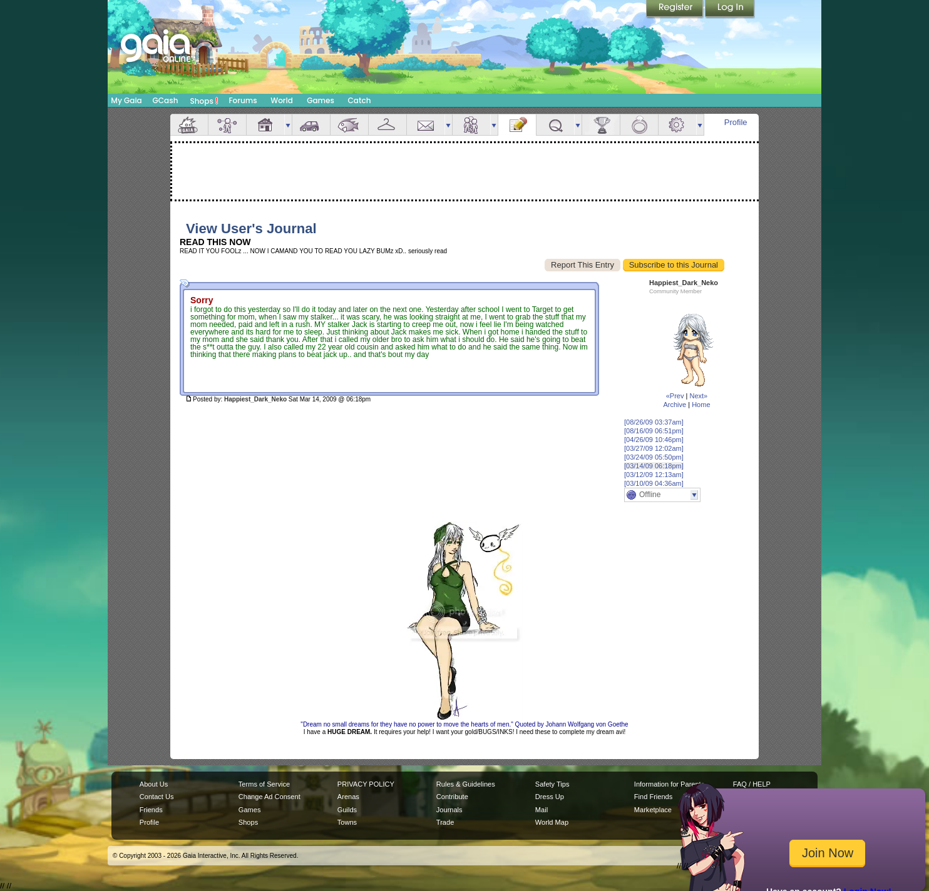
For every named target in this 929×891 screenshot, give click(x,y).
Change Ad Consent (269, 796)
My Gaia (126, 100)
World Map (551, 822)
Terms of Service (264, 784)
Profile (735, 122)
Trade (445, 822)
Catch (359, 100)
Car (311, 124)
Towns (347, 822)
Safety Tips (552, 784)
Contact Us (157, 796)
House (265, 124)
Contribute (452, 796)
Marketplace (653, 809)
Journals (449, 809)
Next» (698, 396)
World (281, 100)
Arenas (348, 796)
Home (701, 404)
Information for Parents (669, 784)
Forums (242, 100)
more (288, 124)
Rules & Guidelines (465, 784)
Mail (425, 124)
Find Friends (653, 796)
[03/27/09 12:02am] (654, 448)
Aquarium (349, 124)
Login (730, 9)
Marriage (639, 124)
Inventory (387, 124)
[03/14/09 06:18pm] (654, 466)
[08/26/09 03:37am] (654, 422)
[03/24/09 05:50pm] (654, 457)
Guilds (347, 809)
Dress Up (549, 796)
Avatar (227, 124)
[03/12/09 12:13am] (654, 474)
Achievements (601, 124)
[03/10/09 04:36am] (654, 483)
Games (320, 100)
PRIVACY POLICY (365, 784)
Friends (471, 124)
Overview (189, 124)
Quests (555, 124)
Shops (204, 100)
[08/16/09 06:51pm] (654, 431)
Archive (674, 404)
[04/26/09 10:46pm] (654, 439)
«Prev (675, 396)
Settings (677, 124)
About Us (154, 784)
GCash (165, 100)
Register (675, 9)
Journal (517, 124)
